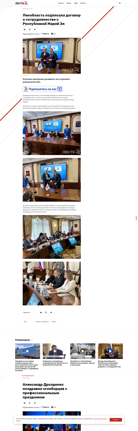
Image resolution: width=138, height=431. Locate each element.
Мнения (83, 3)
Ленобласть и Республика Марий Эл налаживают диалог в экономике (82, 363)
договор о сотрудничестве (42, 321)
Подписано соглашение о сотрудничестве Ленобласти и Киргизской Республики (55, 363)
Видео (69, 3)
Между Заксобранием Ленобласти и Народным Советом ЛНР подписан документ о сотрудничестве (109, 364)
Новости (61, 3)
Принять (115, 419)
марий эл (54, 321)
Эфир (76, 3)
